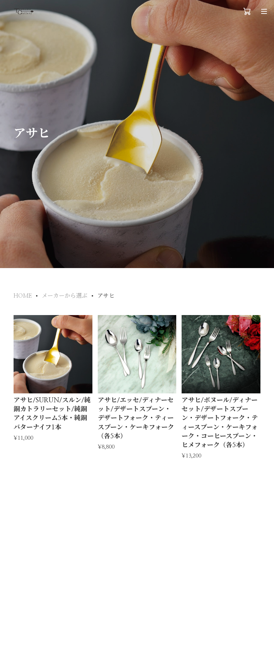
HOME (23, 296)
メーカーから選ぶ (64, 296)
